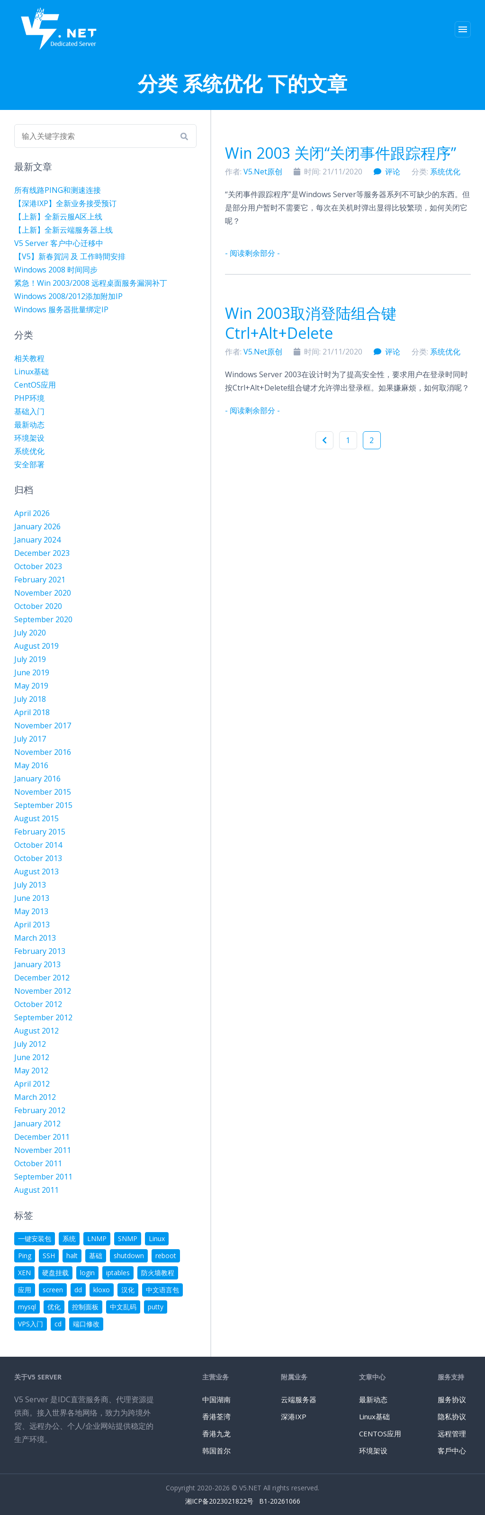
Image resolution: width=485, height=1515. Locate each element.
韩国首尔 (216, 1450)
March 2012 (35, 1097)
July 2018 (30, 699)
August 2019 (36, 646)
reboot (165, 1255)
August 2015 (36, 818)
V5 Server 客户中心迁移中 (58, 243)
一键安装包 (34, 1238)
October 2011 (38, 1163)
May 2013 (31, 911)
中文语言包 (162, 1289)
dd (78, 1289)
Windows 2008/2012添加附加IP (68, 296)
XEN (24, 1272)
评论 (387, 171)
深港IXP (293, 1416)
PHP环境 (29, 398)
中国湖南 (216, 1399)
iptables (118, 1272)
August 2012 (36, 1030)
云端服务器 (298, 1399)
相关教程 (29, 358)
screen (53, 1289)
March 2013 (35, 938)
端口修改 (86, 1323)
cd (58, 1323)
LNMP (97, 1238)
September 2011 (43, 1176)
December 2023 (42, 553)
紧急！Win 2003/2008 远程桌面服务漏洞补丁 (90, 283)
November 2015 (42, 792)
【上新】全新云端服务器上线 (63, 230)
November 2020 (42, 593)
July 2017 (30, 739)
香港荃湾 (216, 1416)
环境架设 (29, 438)
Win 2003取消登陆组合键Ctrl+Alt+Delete (310, 323)
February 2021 (39, 579)
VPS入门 (30, 1323)
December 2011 (42, 1137)
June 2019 (31, 672)
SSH (49, 1255)
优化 (54, 1306)
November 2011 (42, 1150)
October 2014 (38, 845)
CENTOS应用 (380, 1433)
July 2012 (30, 1044)
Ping (24, 1255)
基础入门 (29, 411)
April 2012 (32, 1084)
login (87, 1272)
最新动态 (29, 424)
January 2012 (37, 1123)
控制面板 (85, 1306)
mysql (27, 1306)
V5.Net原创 (262, 171)
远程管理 (452, 1433)
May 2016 (31, 765)
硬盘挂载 (55, 1272)
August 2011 (36, 1190)
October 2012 (38, 1004)
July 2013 (30, 885)
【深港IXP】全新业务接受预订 (65, 203)
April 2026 (32, 513)
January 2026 (37, 526)
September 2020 (43, 619)
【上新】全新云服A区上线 (58, 216)
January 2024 (37, 540)
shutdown (129, 1255)
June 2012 (31, 1057)
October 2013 (38, 858)
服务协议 (452, 1399)
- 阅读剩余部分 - (252, 253)
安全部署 (29, 464)
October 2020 (38, 606)
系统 (69, 1238)
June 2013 (31, 898)
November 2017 (42, 725)
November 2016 (42, 752)
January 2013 (37, 964)
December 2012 (42, 977)
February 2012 (39, 1110)
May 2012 (31, 1070)
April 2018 (32, 712)
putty (155, 1306)
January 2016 (37, 778)
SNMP (127, 1238)
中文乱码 (123, 1306)
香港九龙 (216, 1433)
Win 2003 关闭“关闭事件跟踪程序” (340, 153)
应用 (24, 1289)
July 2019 (30, 659)
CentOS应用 (35, 385)
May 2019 (31, 685)
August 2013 (36, 871)
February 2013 (39, 951)
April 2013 (32, 924)
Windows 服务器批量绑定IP (61, 309)
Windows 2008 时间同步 (56, 269)
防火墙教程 (157, 1272)
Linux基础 (31, 371)
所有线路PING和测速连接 (57, 190)
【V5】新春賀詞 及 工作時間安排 (70, 256)
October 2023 (38, 566)
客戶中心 (452, 1450)
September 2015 (43, 805)
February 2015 (39, 831)
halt (72, 1255)
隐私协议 (452, 1416)
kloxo (101, 1289)
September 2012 (43, 1017)
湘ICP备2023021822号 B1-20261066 (242, 1501)
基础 (95, 1255)
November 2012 (42, 991)
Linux (157, 1238)
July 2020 (30, 632)
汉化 (128, 1289)
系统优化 (445, 171)
